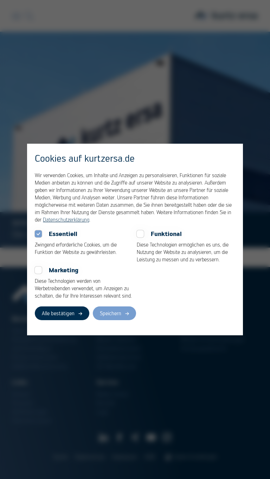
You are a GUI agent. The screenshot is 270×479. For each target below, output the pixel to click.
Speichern (110, 313)
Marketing (63, 270)
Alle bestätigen (58, 313)
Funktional (166, 233)
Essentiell (63, 233)
